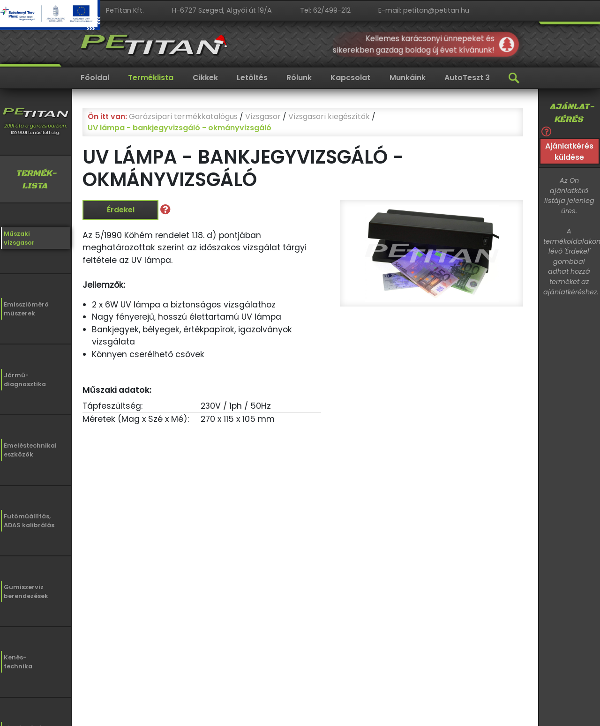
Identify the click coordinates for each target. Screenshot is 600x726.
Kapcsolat (350, 77)
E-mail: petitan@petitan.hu (423, 10)
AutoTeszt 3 (467, 77)
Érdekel (121, 209)
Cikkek (205, 77)
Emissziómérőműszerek (26, 308)
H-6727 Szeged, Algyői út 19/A (222, 10)
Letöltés (252, 77)
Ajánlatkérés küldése (569, 152)
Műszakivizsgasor (19, 238)
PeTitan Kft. (125, 10)
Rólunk (299, 77)
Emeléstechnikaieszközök (30, 450)
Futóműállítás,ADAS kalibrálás (29, 520)
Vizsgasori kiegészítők (329, 116)
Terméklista (150, 77)
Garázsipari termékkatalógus (183, 116)
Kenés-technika (18, 661)
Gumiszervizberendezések (26, 591)
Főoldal (95, 77)
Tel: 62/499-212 (325, 10)
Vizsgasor (263, 116)
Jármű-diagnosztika (25, 379)
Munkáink (408, 77)
